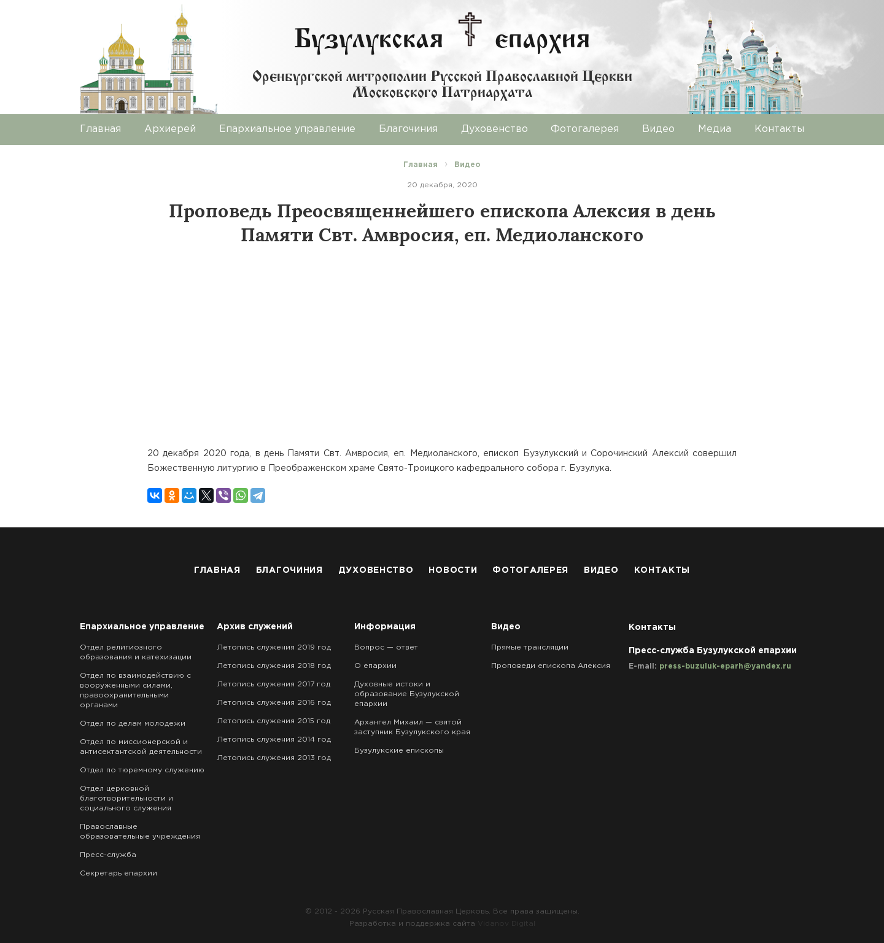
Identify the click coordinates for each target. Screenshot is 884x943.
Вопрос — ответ (386, 647)
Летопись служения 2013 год (274, 758)
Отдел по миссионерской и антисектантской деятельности (141, 747)
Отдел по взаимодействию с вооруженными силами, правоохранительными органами (135, 690)
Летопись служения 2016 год (274, 702)
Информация (385, 627)
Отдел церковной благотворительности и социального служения (126, 798)
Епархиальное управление (287, 129)
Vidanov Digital (506, 923)
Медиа (714, 129)
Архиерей (170, 129)
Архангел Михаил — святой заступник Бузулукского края (412, 727)
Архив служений (255, 627)
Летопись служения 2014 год (274, 739)
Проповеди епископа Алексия (550, 665)
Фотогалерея (585, 129)
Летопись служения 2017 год (273, 684)
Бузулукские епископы (399, 750)
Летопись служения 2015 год (273, 721)
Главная (100, 129)
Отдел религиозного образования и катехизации (136, 652)
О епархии (375, 665)
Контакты (779, 129)
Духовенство (494, 129)
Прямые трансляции (529, 647)
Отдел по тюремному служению (142, 770)
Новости (452, 570)
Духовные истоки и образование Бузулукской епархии (406, 694)
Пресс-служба (108, 855)
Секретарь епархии (118, 873)
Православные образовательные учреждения (140, 831)
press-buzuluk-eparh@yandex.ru (725, 666)
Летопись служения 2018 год (274, 665)
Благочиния (408, 129)
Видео (658, 129)
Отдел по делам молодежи (132, 723)
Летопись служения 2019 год (274, 647)
